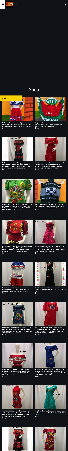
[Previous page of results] (21, 444)
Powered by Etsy (14, 448)
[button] (11, 31)
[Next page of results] (46, 444)
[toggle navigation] (2, 4)
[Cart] (65, 5)
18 (44, 444)
